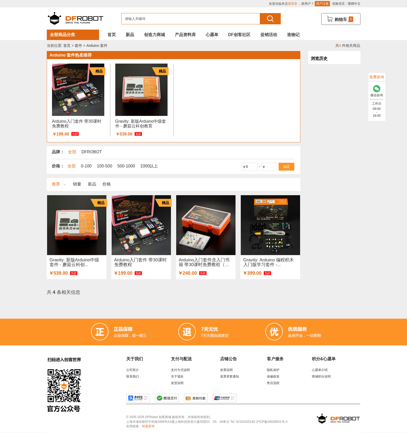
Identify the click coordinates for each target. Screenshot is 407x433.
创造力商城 (154, 34)
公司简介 (132, 370)
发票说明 (226, 370)
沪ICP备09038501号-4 (271, 422)
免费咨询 (376, 77)
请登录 (292, 3)
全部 (71, 166)
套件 (78, 45)
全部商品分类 (62, 34)
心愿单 (212, 34)
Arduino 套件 (97, 45)
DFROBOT (92, 152)
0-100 (86, 166)
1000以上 (149, 166)
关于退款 (177, 376)
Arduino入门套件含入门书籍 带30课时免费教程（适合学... (204, 262)
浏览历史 (319, 58)
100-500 (104, 166)
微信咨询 (376, 90)
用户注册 (322, 3)
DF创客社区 (239, 34)
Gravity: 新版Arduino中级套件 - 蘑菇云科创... (74, 262)
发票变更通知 (229, 376)
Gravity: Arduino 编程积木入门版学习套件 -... (268, 262)
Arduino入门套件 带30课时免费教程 (76, 123)
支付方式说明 (180, 370)
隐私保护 (273, 370)
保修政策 (273, 376)
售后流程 (273, 383)
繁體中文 (354, 3)
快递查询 (148, 426)
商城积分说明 (321, 376)
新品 (130, 34)
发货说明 (177, 383)
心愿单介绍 (320, 370)
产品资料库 (185, 34)
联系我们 (132, 376)
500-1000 (126, 166)
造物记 (293, 34)
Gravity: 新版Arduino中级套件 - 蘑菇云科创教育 (140, 123)
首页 (111, 34)
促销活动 (268, 34)
